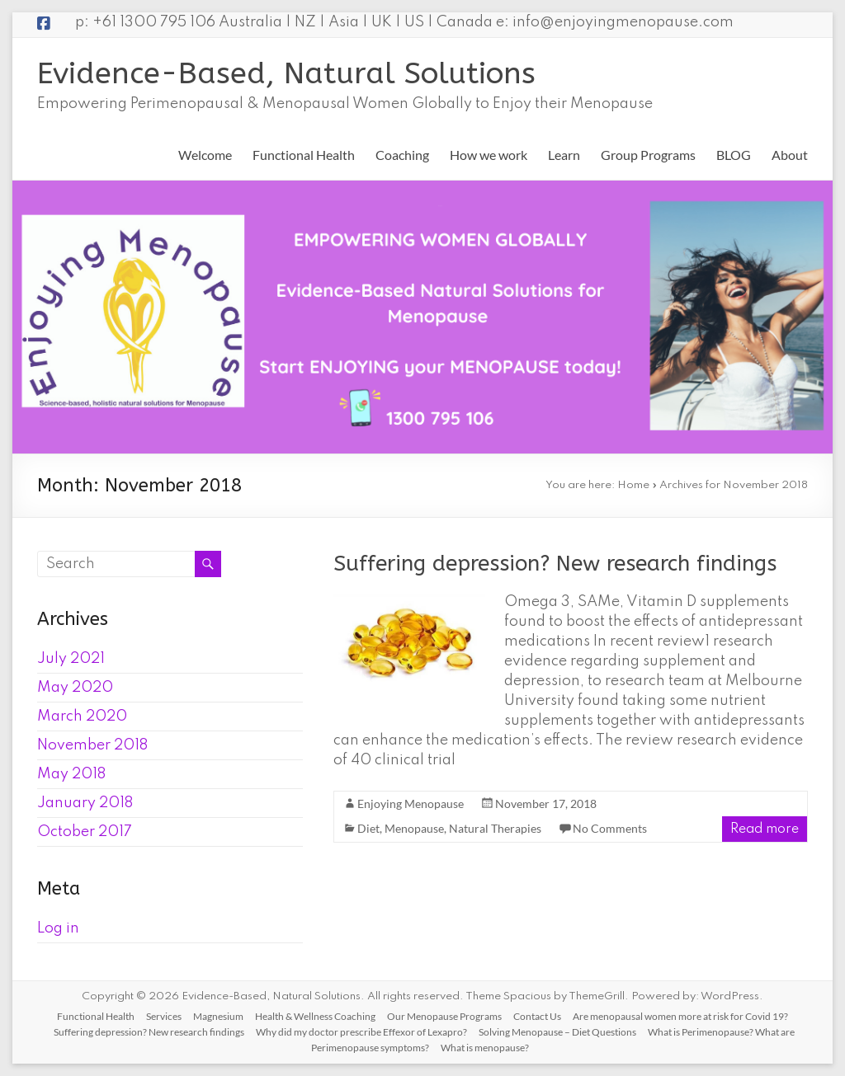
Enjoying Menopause (410, 803)
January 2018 (85, 803)
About (790, 154)
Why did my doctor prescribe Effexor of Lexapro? (361, 1032)
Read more (764, 829)
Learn (564, 154)
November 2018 (92, 745)
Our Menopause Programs (444, 1016)
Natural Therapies (495, 828)
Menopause (414, 828)
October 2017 (84, 832)
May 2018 (71, 774)
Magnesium (218, 1016)
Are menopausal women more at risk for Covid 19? (680, 1016)
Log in (58, 928)
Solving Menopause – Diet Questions (557, 1032)
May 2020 (75, 687)
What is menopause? (485, 1047)
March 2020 (82, 716)
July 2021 (71, 658)
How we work (488, 154)
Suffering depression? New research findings (555, 563)
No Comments (610, 828)
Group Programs (648, 154)
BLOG (733, 154)
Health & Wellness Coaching (315, 1016)
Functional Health (304, 154)
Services (164, 1016)
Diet (368, 828)
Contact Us (537, 1016)
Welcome (205, 154)
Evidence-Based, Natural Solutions (286, 73)
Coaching (402, 154)
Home (633, 485)
